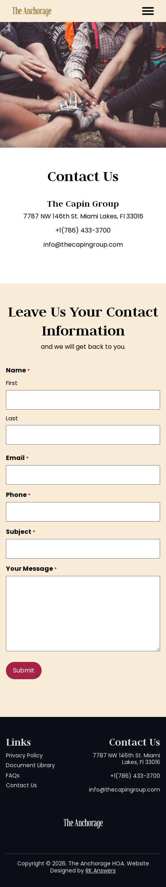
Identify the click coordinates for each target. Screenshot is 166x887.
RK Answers (101, 870)
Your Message (31, 569)
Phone (18, 495)
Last (12, 418)
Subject (20, 532)
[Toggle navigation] (148, 11)
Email (17, 458)
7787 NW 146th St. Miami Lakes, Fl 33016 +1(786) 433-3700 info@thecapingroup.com (124, 772)
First (12, 383)
